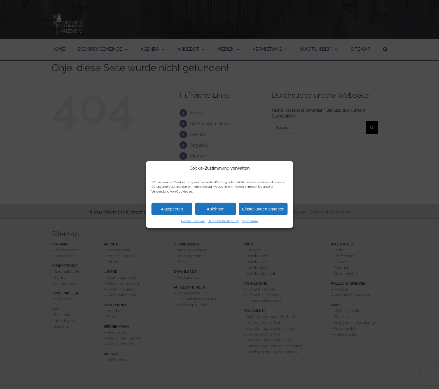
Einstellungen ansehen (263, 209)
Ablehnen (215, 209)
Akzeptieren (172, 209)
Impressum (250, 221)
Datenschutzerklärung (223, 221)
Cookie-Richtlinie (193, 221)
